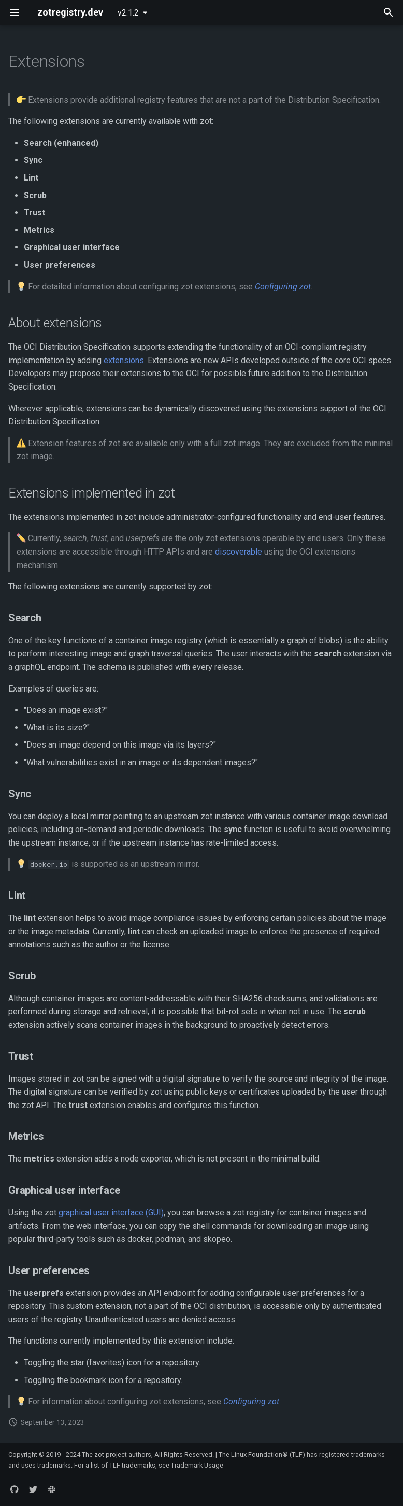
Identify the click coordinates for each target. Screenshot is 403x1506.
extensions (124, 360)
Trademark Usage (197, 1465)
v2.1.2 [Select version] (128, 13)
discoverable (238, 552)
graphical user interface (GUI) (111, 1213)
